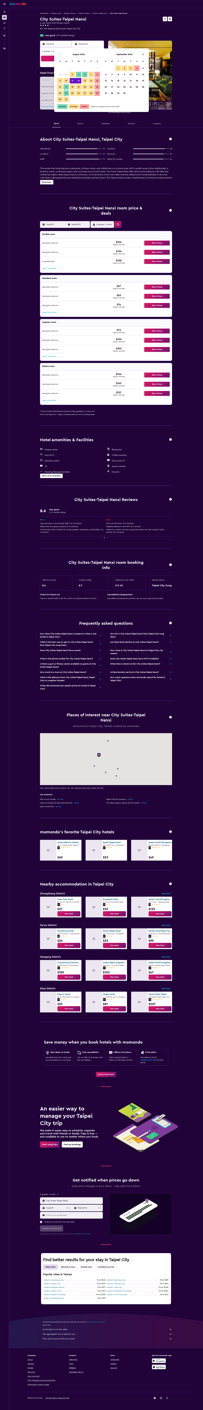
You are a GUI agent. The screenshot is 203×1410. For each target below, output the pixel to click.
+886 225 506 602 (48, 32)
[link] (68, 913)
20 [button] (85, 87)
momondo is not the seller (107, 1329)
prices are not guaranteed (96, 1322)
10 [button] (66, 81)
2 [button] (60, 74)
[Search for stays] (4, 17)
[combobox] (74, 1201)
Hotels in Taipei (83, 13)
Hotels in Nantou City (52, 1291)
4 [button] (72, 74)
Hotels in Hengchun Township (119, 1291)
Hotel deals (44, 13)
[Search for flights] (4, 12)
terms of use (73, 1234)
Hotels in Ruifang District (54, 1298)
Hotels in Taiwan (69, 13)
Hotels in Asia (56, 13)
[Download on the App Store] (159, 1367)
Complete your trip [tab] (106, 1267)
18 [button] (72, 87)
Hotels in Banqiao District (54, 1287)
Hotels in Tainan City (52, 1284)
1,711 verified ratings (65, 35)
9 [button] (60, 81)
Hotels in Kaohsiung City (54, 1280)
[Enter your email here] (74, 1215)
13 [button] (85, 81)
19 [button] (79, 87)
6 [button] (84, 74)
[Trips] (4, 35)
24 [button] (66, 93)
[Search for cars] (4, 22)
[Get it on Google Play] (159, 1360)
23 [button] (60, 93)
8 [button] (97, 74)
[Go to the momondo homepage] (17, 4)
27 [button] (85, 93)
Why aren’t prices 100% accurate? (107, 1338)
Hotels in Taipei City (99, 13)
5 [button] (78, 74)
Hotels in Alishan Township (54, 1295)
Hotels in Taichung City (116, 1280)
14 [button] (91, 81)
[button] (4, 4)
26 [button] (78, 93)
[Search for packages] (4, 28)
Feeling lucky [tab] (86, 1267)
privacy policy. (86, 1234)
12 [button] (79, 81)
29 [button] (97, 93)
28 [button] (91, 93)
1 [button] (97, 68)
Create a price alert (148, 1060)
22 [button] (97, 87)
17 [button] (66, 87)
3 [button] (66, 74)
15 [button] (97, 81)
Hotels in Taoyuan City (116, 1284)
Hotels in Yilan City (114, 1287)
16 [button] (60, 87)
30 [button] (60, 99)
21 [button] (91, 87)
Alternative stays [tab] (68, 1267)
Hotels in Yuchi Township (117, 1295)
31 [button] (66, 99)
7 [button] (91, 74)
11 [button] (72, 81)
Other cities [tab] (50, 1267)
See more (166, 894)
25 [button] (72, 93)
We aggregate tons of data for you (107, 1334)
